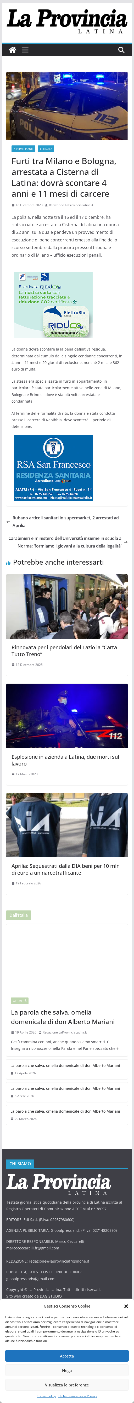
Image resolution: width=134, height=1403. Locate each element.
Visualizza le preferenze (67, 1384)
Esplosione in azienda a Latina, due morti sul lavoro (65, 760)
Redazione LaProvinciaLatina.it (71, 205)
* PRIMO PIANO (23, 149)
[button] (126, 1306)
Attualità (19, 1001)
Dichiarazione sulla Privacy (77, 1396)
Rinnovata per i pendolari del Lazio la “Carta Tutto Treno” (64, 651)
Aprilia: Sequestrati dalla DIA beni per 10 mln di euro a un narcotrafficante (66, 869)
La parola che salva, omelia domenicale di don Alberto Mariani (63, 1017)
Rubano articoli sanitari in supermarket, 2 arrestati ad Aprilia (62, 521)
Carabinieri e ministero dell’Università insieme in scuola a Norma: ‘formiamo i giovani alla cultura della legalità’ (68, 542)
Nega (67, 1370)
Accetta (67, 1356)
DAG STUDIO (51, 1296)
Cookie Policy (46, 1396)
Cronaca (46, 149)
